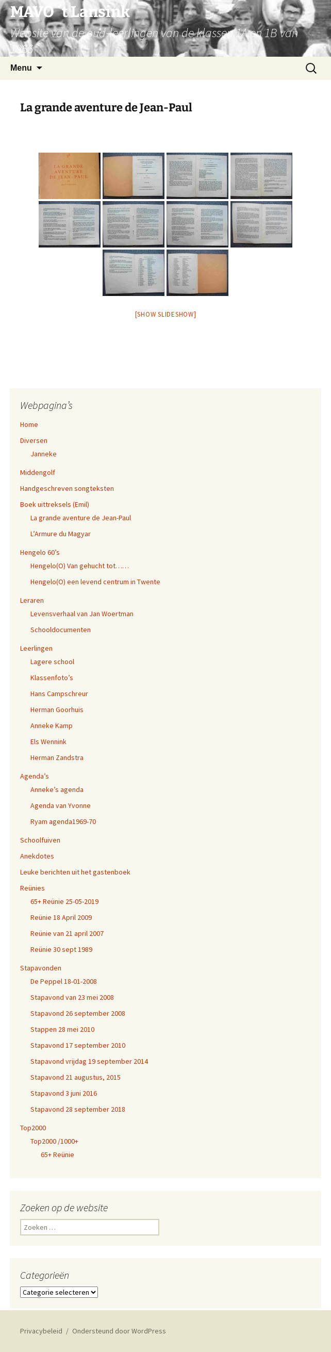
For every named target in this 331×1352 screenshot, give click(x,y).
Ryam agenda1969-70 (63, 821)
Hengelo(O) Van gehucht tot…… (79, 565)
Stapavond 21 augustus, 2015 (75, 1077)
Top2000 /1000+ (54, 1141)
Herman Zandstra (57, 757)
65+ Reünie (57, 1154)
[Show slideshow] (165, 314)
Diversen (33, 440)
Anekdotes (37, 856)
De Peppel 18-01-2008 (63, 981)
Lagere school (52, 661)
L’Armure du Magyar (60, 533)
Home (29, 424)
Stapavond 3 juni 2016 (63, 1093)
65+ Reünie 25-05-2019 (64, 901)
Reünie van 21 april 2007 (67, 933)
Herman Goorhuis (57, 709)
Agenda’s (34, 776)
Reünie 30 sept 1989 (61, 949)
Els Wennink (48, 741)
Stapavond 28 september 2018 (77, 1109)
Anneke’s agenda (57, 789)
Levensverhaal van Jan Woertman (82, 613)
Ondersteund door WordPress (119, 1330)
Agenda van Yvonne (60, 805)
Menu (21, 67)
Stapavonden (40, 967)
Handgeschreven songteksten (67, 488)
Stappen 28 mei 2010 (62, 1029)
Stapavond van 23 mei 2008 (72, 997)
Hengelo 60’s (40, 552)
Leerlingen (36, 648)
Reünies (32, 888)
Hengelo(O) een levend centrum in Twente (95, 581)
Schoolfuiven (40, 840)
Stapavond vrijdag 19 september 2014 (89, 1061)
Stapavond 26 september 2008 (77, 1013)
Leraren (32, 600)
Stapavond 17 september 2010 (77, 1045)
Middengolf (37, 472)
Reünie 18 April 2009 (61, 917)
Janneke (43, 453)
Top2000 (33, 1127)
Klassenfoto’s (51, 677)
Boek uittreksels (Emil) (54, 504)
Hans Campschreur (59, 693)
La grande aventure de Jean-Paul (80, 517)
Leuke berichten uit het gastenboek (75, 872)
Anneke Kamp (51, 725)
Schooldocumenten (60, 629)
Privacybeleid (41, 1330)
